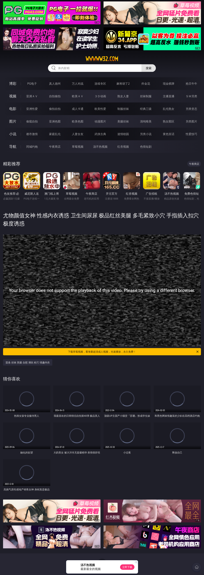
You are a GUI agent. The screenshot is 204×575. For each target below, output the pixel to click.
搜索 (149, 68)
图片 (12, 121)
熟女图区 (168, 121)
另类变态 (191, 109)
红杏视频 (123, 147)
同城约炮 (32, 147)
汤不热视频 (100, 147)
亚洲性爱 (32, 109)
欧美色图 (77, 121)
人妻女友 (77, 134)
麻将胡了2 (123, 84)
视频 (12, 96)
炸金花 (145, 84)
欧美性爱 (100, 109)
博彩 (12, 83)
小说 (12, 133)
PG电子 (32, 84)
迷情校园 (123, 134)
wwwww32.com (102, 58)
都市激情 (32, 134)
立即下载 (127, 567)
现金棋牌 (168, 84)
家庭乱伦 (55, 134)
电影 (12, 108)
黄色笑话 (168, 134)
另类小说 (146, 134)
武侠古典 (100, 134)
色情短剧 (146, 147)
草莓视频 (77, 147)
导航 (12, 146)
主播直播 (168, 96)
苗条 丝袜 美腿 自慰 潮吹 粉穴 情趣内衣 (28, 362)
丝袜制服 (146, 96)
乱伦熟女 (168, 109)
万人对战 (77, 84)
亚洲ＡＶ (32, 96)
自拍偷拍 (55, 96)
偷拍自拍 (55, 109)
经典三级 (146, 109)
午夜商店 (55, 147)
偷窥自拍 (32, 121)
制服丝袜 (123, 109)
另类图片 (191, 121)
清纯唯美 (146, 121)
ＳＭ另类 (191, 96)
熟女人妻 (123, 96)
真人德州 (55, 84)
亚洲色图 (55, 121)
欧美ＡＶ (77, 96)
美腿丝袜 (123, 121)
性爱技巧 (191, 134)
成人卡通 (77, 109)
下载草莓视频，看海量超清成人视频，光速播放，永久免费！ (133, 352)
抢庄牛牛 (191, 84)
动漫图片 (100, 121)
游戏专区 (100, 84)
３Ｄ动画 (100, 96)
